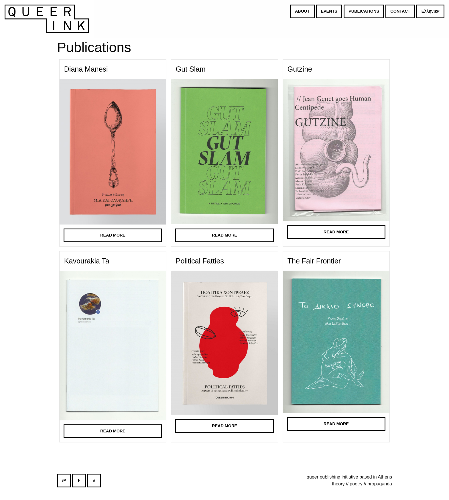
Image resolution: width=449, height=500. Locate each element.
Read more (112, 235)
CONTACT (400, 11)
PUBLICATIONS (363, 11)
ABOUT (302, 11)
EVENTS (329, 11)
